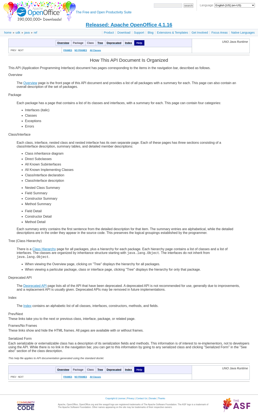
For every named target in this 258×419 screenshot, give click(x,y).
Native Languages (243, 32)
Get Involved (200, 32)
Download (123, 32)
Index (27, 307)
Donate (152, 399)
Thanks (161, 399)
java (27, 32)
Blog (150, 32)
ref (35, 32)
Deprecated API (35, 287)
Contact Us (141, 399)
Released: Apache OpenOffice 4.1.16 (129, 25)
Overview (30, 83)
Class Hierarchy (44, 249)
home (7, 32)
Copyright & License (115, 399)
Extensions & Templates (172, 32)
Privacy (130, 399)
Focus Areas (219, 32)
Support (139, 32)
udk (18, 32)
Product (109, 32)
